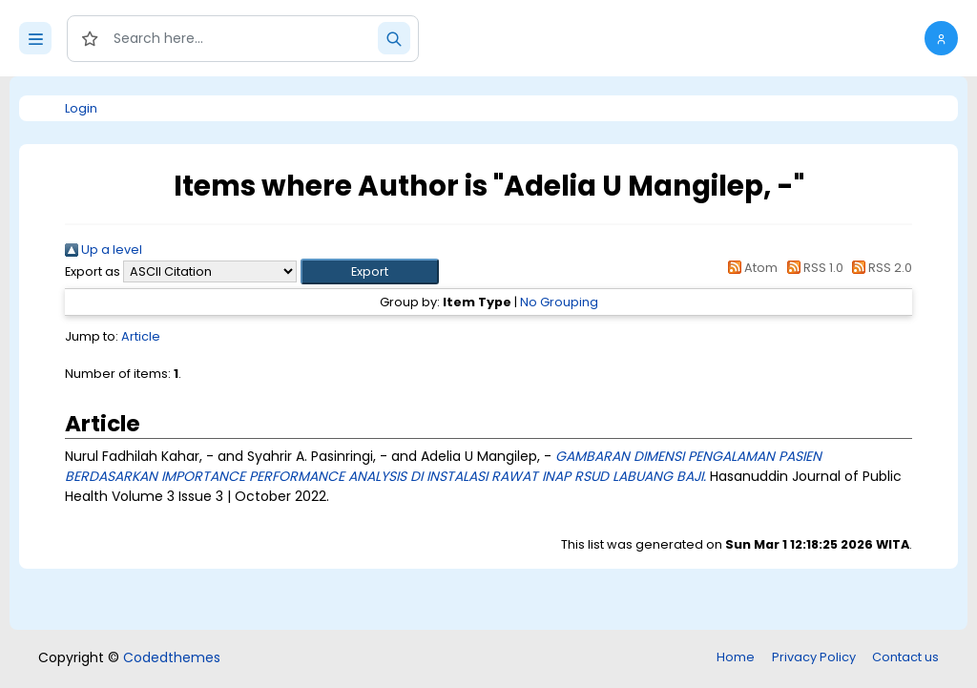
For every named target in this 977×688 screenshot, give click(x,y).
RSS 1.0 (811, 268)
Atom (750, 268)
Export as (92, 271)
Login (81, 108)
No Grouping (559, 302)
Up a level (103, 249)
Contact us (905, 657)
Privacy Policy (814, 657)
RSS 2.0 (879, 268)
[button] (941, 38)
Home (736, 657)
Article (140, 336)
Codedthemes (171, 657)
